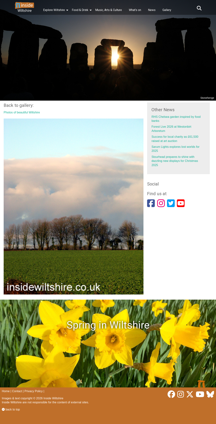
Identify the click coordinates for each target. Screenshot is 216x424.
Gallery (166, 10)
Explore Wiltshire (54, 10)
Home (6, 391)
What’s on (135, 10)
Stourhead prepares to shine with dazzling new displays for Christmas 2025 (174, 161)
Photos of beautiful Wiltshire (22, 112)
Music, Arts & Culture (108, 10)
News (152, 10)
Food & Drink (80, 10)
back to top (11, 409)
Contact (17, 391)
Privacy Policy (33, 391)
